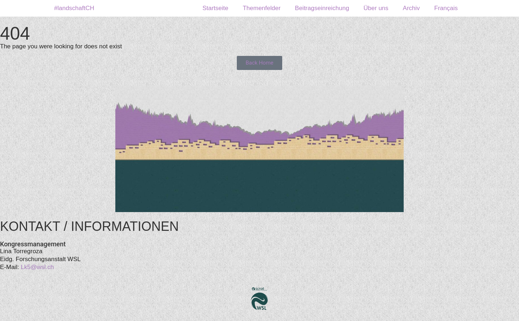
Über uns (376, 8)
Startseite (216, 8)
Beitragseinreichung (322, 8)
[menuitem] (446, 8)
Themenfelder (261, 8)
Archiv (411, 8)
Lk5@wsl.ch (37, 267)
